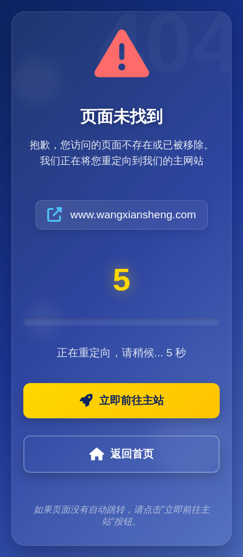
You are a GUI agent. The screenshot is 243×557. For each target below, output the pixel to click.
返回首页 (121, 454)
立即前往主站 (122, 400)
